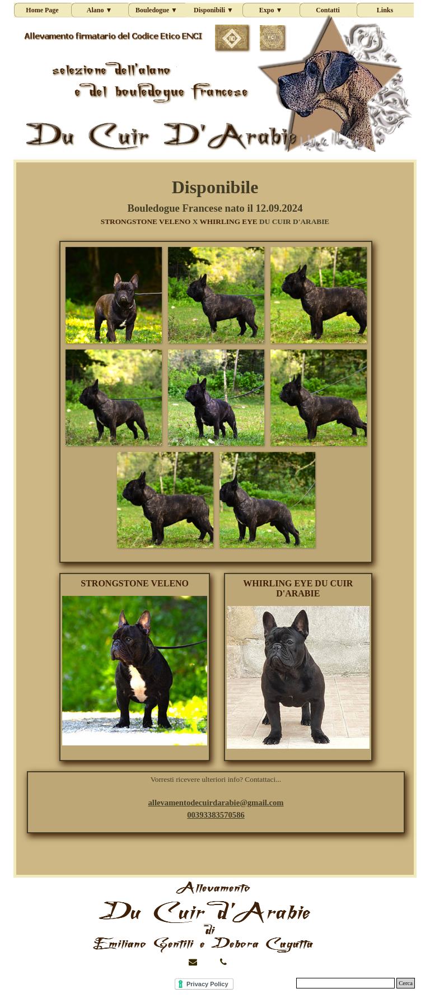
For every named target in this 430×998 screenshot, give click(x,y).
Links (385, 10)
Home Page (42, 10)
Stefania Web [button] (35, 982)
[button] (113, 295)
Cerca (406, 983)
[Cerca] (345, 983)
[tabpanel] (214, 200)
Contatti (328, 10)
